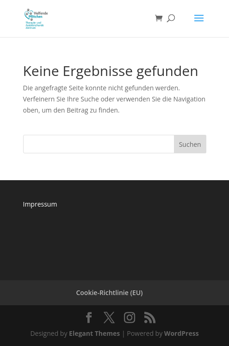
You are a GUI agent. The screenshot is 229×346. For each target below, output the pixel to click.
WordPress (181, 333)
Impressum (40, 204)
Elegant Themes (94, 333)
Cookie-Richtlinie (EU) (109, 292)
